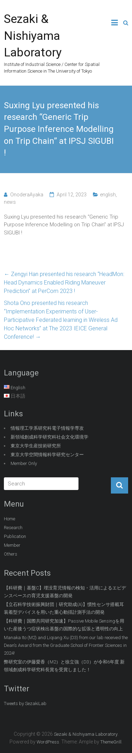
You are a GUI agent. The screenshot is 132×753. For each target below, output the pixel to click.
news (10, 202)
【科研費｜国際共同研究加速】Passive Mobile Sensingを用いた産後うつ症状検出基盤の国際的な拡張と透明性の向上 (64, 624)
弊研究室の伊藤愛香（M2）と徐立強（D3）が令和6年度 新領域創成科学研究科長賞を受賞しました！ (64, 665)
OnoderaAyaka (26, 194)
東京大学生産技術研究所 (36, 445)
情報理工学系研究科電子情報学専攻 (47, 428)
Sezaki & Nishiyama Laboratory (33, 35)
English (18, 387)
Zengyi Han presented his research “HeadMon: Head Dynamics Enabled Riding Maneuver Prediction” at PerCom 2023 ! (64, 282)
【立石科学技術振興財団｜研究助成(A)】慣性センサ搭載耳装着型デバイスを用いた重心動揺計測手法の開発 (64, 608)
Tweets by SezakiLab (25, 703)
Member (12, 545)
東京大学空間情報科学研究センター (47, 454)
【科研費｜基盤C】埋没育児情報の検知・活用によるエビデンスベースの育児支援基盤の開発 (65, 591)
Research (13, 527)
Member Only (24, 463)
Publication (15, 536)
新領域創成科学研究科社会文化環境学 (49, 437)
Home (9, 518)
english (108, 194)
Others (10, 554)
